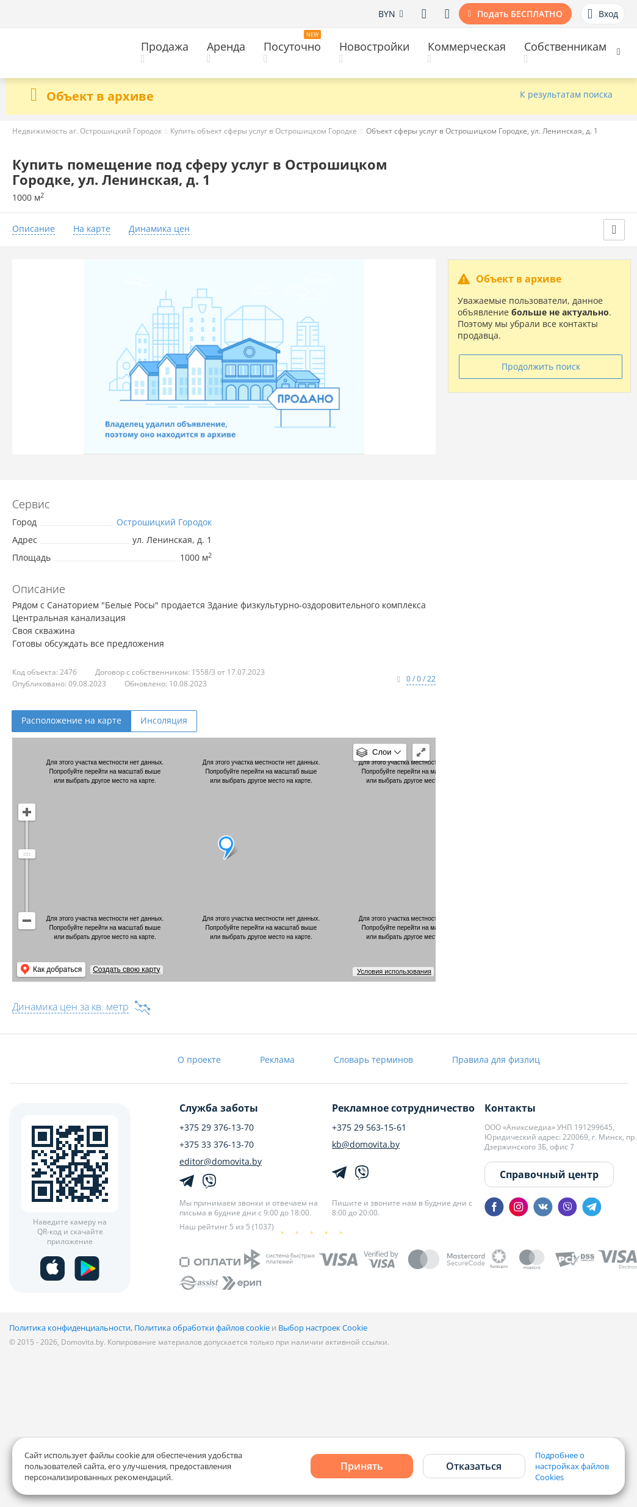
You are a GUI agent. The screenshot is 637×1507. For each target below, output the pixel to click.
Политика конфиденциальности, (71, 1328)
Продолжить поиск (541, 366)
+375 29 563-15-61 (369, 1127)
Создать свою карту (126, 969)
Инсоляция (163, 720)
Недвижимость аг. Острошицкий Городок (87, 131)
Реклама (277, 1059)
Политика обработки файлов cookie (202, 1328)
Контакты (510, 1108)
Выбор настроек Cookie (322, 1327)
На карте (91, 229)
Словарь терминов (373, 1059)
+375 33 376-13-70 (216, 1144)
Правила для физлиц (496, 1059)
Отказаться (474, 1466)
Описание (33, 229)
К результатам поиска (566, 95)
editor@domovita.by (220, 1162)
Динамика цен (159, 229)
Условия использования (394, 971)
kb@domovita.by (366, 1144)
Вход (603, 14)
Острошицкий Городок (164, 522)
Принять (361, 1466)
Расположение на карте (71, 720)
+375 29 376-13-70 (216, 1127)
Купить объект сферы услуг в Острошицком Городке (263, 131)
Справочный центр (549, 1174)
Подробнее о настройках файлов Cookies (572, 1466)
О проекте (199, 1059)
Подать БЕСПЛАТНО (520, 14)
